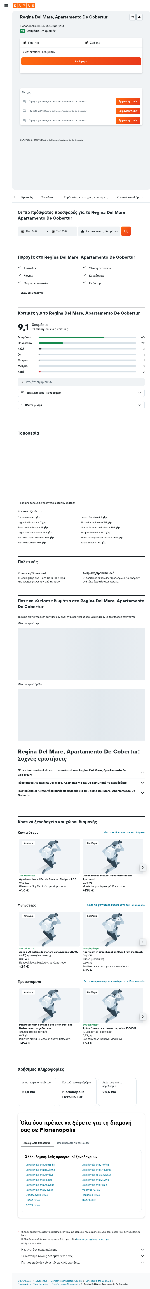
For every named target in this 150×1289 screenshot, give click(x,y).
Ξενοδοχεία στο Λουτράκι (40, 1164)
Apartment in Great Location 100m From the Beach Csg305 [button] (113, 953)
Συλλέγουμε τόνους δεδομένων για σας (83, 1256)
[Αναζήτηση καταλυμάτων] (6, 24)
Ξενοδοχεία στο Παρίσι (39, 1179)
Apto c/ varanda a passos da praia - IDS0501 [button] (109, 1028)
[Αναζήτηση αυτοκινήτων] (6, 31)
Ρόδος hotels (33, 1200)
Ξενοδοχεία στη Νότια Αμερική (66, 1281)
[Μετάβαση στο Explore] (6, 41)
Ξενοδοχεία (41, 1281)
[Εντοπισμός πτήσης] (6, 49)
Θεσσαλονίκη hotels (37, 1195)
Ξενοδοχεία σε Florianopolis (66, 1284)
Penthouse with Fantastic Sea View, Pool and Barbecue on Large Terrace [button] (45, 1026)
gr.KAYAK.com (24, 1281)
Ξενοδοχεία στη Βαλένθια (40, 1169)
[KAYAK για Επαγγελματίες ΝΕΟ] (6, 56)
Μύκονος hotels (91, 1190)
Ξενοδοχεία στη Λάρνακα (40, 1184)
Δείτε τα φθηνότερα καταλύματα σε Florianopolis (116, 905)
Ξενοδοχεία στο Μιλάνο (95, 1179)
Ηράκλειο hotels (91, 1195)
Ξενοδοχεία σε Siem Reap (96, 1174)
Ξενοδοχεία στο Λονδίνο (39, 1174)
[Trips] (6, 67)
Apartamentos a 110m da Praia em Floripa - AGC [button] (47, 879)
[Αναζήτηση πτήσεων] (6, 16)
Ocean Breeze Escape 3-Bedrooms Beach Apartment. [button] (107, 877)
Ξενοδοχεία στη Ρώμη (94, 1184)
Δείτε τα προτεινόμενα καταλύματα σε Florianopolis (114, 981)
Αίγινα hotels (33, 1205)
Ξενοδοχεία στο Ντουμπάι (97, 1169)
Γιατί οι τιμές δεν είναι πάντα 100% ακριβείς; (83, 1262)
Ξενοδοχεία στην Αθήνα (95, 1164)
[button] (6, 5)
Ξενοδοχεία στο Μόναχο (39, 1190)
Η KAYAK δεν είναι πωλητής (83, 1249)
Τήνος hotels (89, 1200)
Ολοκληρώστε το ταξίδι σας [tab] (73, 1143)
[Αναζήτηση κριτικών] (84, 381)
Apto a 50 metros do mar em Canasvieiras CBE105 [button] (48, 951)
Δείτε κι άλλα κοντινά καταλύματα (124, 832)
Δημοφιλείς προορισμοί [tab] (37, 1143)
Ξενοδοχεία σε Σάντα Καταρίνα (33, 1284)
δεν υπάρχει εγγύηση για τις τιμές (93, 1239)
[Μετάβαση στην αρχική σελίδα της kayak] (24, 5)
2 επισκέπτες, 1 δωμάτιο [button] (39, 52)
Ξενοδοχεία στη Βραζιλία (98, 1281)
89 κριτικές (48, 31)
